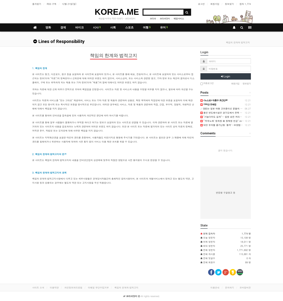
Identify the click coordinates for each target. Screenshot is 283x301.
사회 (113, 27)
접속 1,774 (245, 3)
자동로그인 (207, 83)
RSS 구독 (51, 3)
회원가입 (214, 3)
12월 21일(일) (69, 3)
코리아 (153, 18)
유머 (164, 27)
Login (225, 76)
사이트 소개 (38, 287)
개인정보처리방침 (73, 287)
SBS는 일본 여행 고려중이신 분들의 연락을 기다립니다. (230, 108)
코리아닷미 (165, 18)
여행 (147, 27)
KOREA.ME (117, 11)
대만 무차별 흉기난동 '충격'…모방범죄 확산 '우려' (227, 124)
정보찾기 (229, 3)
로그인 (201, 3)
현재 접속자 (209, 233)
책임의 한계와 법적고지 (126, 287)
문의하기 (229, 287)
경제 (63, 27)
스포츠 (129, 27)
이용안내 (215, 287)
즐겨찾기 (36, 3)
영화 (48, 27)
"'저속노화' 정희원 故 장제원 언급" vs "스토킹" (225, 120)
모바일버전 (245, 287)
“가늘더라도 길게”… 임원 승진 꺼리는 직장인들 (226, 116)
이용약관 (54, 287)
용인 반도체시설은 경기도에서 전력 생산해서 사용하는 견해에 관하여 (237, 112)
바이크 (79, 27)
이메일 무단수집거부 (98, 287)
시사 (97, 27)
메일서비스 (179, 18)
